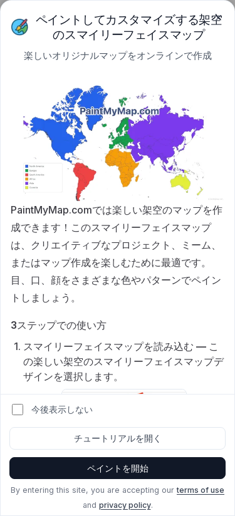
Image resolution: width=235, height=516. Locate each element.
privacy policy (125, 505)
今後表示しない (62, 410)
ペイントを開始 (118, 468)
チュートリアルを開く (118, 438)
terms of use (200, 490)
